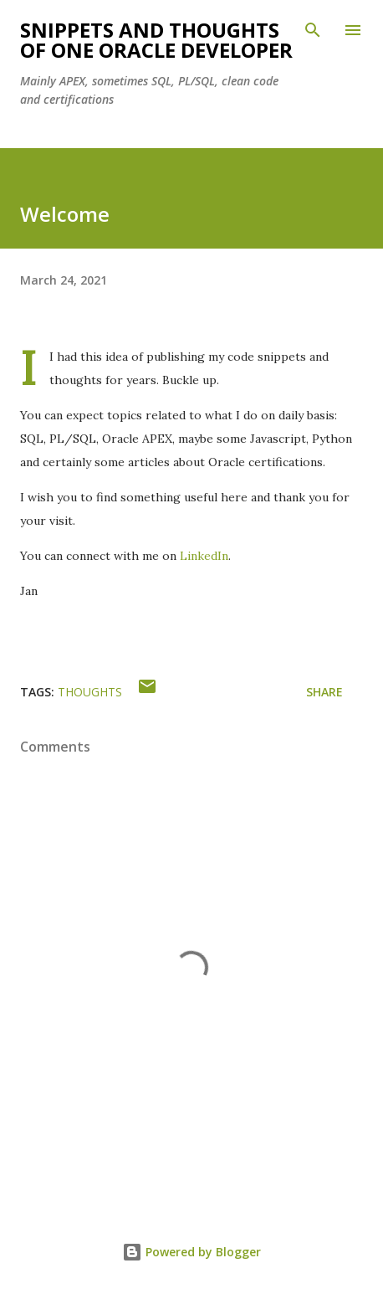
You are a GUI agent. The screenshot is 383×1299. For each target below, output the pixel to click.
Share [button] (324, 692)
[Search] (313, 30)
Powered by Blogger (191, 1252)
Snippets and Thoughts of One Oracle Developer (156, 40)
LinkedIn (204, 555)
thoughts (90, 692)
